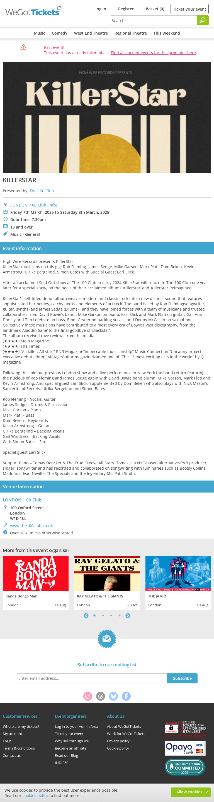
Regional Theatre (131, 33)
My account (12, 733)
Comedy (59, 33)
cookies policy (35, 795)
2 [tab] (103, 615)
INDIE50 (61, 762)
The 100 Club (42, 190)
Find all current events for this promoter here (153, 52)
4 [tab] (119, 615)
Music (39, 33)
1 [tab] (94, 615)
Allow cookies (189, 791)
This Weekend (167, 33)
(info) (52, 205)
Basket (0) (155, 8)
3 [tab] (111, 615)
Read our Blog (66, 755)
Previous (86, 615)
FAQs (7, 740)
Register (126, 8)
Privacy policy (118, 740)
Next (128, 615)
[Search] (203, 20)
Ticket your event (189, 9)
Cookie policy (118, 748)
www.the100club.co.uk (31, 525)
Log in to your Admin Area (76, 726)
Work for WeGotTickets (126, 733)
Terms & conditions (19, 748)
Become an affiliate (70, 748)
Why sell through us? (72, 740)
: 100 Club (22, 500)
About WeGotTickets (124, 726)
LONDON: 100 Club (28, 205)
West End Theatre (91, 33)
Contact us (12, 755)
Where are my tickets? (21, 726)
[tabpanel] (35, 582)
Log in (100, 8)
